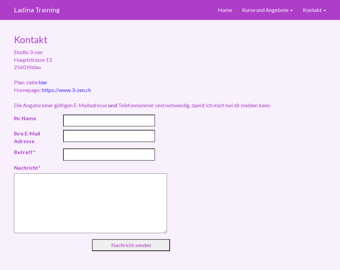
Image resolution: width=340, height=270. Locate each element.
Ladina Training (37, 10)
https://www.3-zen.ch (66, 90)
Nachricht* (27, 167)
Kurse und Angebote (267, 10)
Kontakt (314, 10)
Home (225, 10)
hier (43, 82)
